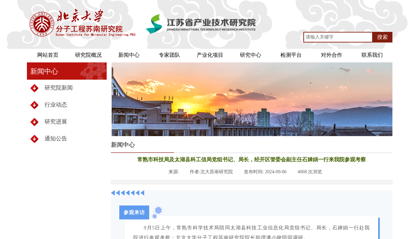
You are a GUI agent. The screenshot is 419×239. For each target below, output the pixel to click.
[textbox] (338, 37)
